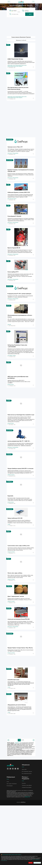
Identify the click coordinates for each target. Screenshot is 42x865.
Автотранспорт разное (12, 199)
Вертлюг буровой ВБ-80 (14, 249)
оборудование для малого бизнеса (17, 708)
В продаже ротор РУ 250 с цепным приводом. (19, 295)
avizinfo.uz (17, 746)
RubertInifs (10, 498)
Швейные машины (11, 477)
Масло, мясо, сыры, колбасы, (15, 576)
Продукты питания (11, 554)
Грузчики (9, 325)
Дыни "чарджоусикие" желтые (16, 599)
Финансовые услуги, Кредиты (17, 66)
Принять (30, 862)
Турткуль (15, 10)
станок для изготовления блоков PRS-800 (19, 622)
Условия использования (26, 791)
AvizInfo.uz (23, 806)
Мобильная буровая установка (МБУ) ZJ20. (19, 193)
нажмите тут (27, 801)
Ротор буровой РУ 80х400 (14, 217)
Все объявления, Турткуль (27, 775)
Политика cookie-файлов (27, 789)
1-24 (19, 744)
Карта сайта (24, 773)
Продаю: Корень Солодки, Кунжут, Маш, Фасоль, (20, 651)
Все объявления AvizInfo (27, 777)
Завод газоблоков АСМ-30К (15, 521)
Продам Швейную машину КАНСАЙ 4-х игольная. (21, 471)
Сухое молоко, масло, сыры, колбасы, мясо (19, 548)
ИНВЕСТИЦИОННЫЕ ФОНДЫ (15, 59)
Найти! (29, 14)
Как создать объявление (12, 787)
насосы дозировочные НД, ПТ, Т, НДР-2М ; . (19, 443)
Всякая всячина (11, 386)
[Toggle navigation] (9, 2)
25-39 (22, 744)
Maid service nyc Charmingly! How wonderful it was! (21, 417)
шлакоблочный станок (13, 683)
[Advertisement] (21, 26)
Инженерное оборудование (13, 153)
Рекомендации (9, 790)
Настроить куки (37, 862)
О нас (8, 785)
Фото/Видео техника (12, 357)
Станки (9, 527)
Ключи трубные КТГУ (13, 273)
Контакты (24, 787)
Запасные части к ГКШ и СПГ (15, 147)
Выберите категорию (27, 11)
